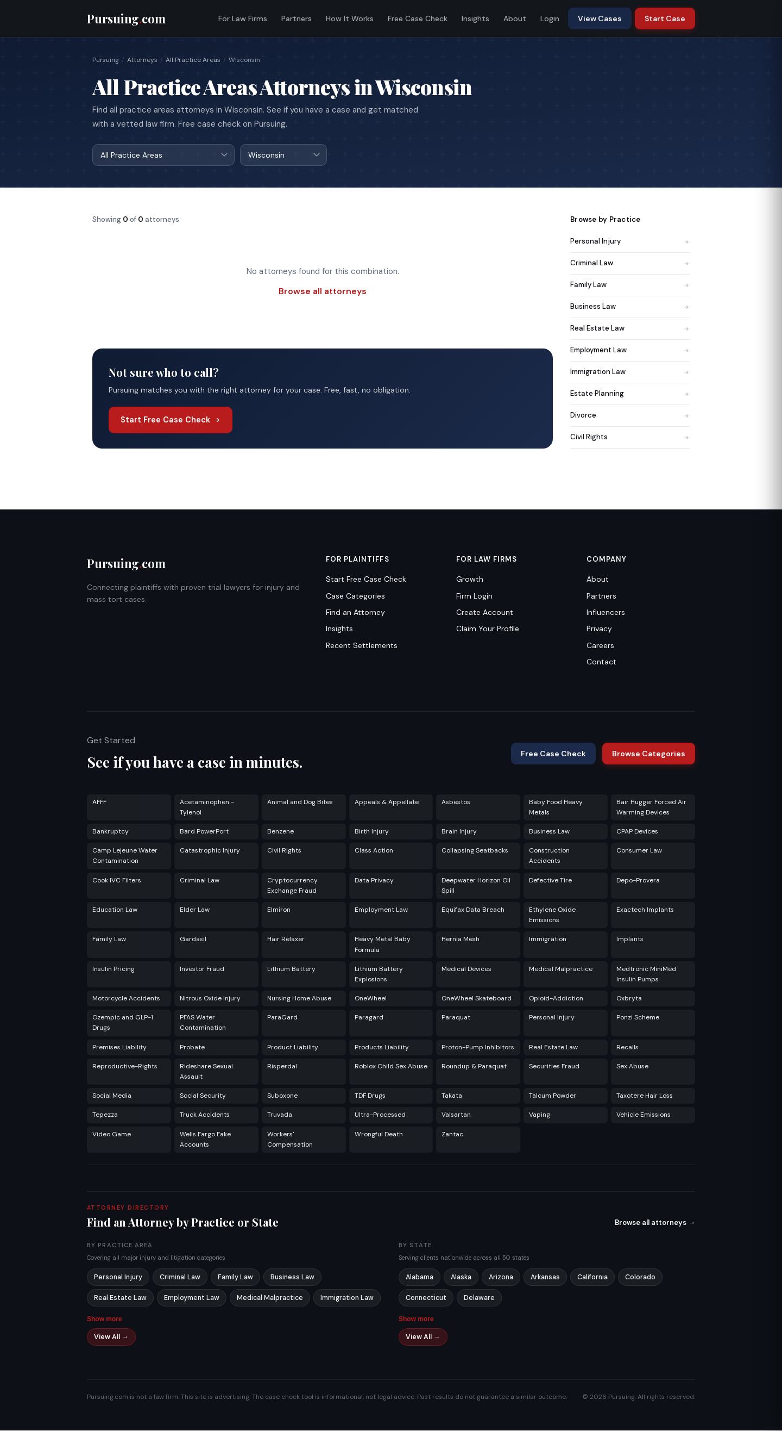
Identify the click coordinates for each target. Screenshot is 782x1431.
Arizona (501, 1277)
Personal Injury (630, 241)
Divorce (630, 415)
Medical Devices (466, 969)
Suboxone (282, 1096)
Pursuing (105, 59)
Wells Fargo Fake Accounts (205, 1139)
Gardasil (193, 939)
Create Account (484, 613)
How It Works (350, 18)
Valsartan (456, 1115)
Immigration (547, 939)
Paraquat (456, 1017)
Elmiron (279, 910)
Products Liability (382, 1047)
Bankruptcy (110, 832)
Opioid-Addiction (556, 998)
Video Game (111, 1134)
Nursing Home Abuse (299, 998)
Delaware (479, 1298)
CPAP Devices (637, 832)
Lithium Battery (291, 969)
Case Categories (355, 596)
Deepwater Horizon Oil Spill (476, 885)
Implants (630, 939)
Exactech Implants (645, 910)
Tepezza (105, 1115)
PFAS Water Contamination (203, 1022)
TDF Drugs (370, 1096)
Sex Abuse (632, 1066)
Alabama (419, 1277)
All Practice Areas (193, 59)
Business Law (630, 307)
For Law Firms (242, 18)
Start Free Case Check (170, 420)
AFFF (99, 802)
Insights (475, 18)
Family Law (630, 285)
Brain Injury (459, 832)
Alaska (461, 1277)
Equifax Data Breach (473, 910)
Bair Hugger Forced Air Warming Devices (651, 807)
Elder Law (195, 910)
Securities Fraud (554, 1066)
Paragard (369, 1017)
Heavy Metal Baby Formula (383, 944)
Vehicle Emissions (643, 1115)
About (514, 18)
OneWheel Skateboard (477, 998)
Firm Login (474, 596)
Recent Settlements (362, 646)
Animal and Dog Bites (300, 802)
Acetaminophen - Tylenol (207, 807)
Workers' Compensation (290, 1139)
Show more (104, 1319)
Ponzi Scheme (637, 1017)
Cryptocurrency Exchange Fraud (292, 885)
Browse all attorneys (323, 291)
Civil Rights (630, 437)
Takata (452, 1096)
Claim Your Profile (487, 629)
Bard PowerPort (204, 832)
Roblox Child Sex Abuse (391, 1066)
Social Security (203, 1096)
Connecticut (426, 1298)
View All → (111, 1337)
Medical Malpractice (560, 969)
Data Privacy (374, 880)
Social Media (111, 1096)
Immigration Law (630, 372)
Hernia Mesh (461, 939)
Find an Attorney (355, 613)
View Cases (600, 18)
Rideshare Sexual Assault (206, 1071)
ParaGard (282, 1017)
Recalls (627, 1047)
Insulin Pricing (113, 969)
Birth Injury (372, 832)
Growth (469, 579)
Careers (600, 646)
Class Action (374, 851)
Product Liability (292, 1047)
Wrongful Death (379, 1134)
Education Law (114, 910)
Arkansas (545, 1277)
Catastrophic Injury (210, 851)
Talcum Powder (552, 1096)
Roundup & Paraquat (474, 1066)
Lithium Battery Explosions (379, 974)
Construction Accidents (549, 856)
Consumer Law (639, 851)
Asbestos (456, 802)
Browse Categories (648, 754)
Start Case (665, 18)
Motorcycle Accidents (126, 998)
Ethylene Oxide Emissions (552, 915)
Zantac (452, 1134)
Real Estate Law (630, 328)
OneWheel (371, 998)
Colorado (640, 1277)
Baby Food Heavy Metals (556, 807)
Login (549, 18)
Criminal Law (630, 263)
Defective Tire (550, 880)
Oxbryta (629, 998)
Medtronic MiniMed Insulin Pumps (646, 974)
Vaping (539, 1115)
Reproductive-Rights (124, 1066)
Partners (296, 18)
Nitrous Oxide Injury (210, 998)
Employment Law (630, 350)
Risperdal (282, 1066)
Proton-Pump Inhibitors (478, 1047)
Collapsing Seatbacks (475, 851)
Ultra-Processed (380, 1115)
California (592, 1277)
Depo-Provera (638, 880)
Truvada (279, 1115)
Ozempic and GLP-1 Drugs (122, 1022)
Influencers (605, 613)
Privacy (599, 629)
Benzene (280, 832)
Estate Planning (630, 394)
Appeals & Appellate (387, 802)
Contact (601, 662)
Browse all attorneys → (655, 1223)
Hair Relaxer (286, 939)
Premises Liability (119, 1047)
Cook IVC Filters (116, 880)
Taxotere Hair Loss (644, 1096)
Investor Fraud (202, 969)
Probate (192, 1047)
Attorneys (142, 59)
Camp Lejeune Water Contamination (124, 856)
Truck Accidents (205, 1115)
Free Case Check (417, 18)
